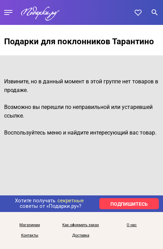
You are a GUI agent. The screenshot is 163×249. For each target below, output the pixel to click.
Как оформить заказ (80, 225)
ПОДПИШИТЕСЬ (129, 204)
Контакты (29, 235)
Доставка (80, 235)
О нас (132, 225)
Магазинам (29, 225)
